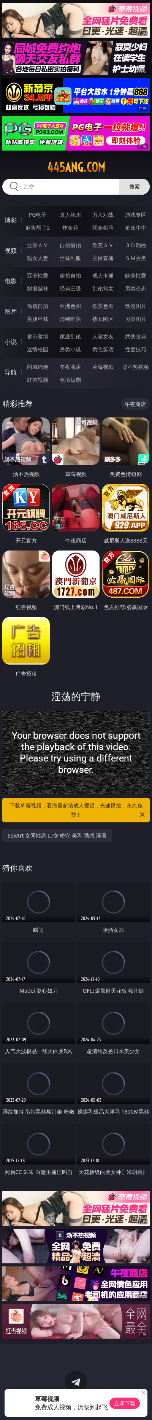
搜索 (134, 186)
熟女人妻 (37, 258)
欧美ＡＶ (103, 245)
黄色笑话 (103, 349)
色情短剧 (70, 379)
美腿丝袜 (37, 318)
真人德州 (70, 214)
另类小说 (70, 349)
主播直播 (103, 258)
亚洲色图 (70, 305)
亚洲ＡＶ (37, 245)
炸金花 (70, 227)
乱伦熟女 (103, 288)
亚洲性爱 (37, 275)
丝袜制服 (70, 258)
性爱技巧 (135, 349)
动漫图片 (135, 305)
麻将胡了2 (37, 227)
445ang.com (76, 167)
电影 (11, 281)
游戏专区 (135, 214)
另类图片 (135, 318)
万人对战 (103, 214)
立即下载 (124, 1403)
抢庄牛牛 (135, 227)
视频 (11, 250)
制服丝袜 (37, 288)
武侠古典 (135, 336)
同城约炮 (37, 366)
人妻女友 (103, 336)
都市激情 (37, 336)
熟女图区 (103, 318)
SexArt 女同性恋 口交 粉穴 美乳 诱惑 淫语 (57, 835)
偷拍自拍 (70, 275)
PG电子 (38, 214)
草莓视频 (103, 366)
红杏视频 (37, 379)
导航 (11, 372)
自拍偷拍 (70, 245)
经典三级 (70, 288)
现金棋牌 (103, 227)
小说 (11, 342)
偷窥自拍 (37, 305)
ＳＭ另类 (135, 258)
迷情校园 (37, 349)
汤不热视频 (135, 366)
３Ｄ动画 (135, 245)
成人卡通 (103, 275)
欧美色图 (103, 305)
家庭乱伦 (70, 336)
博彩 (11, 220)
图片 (11, 311)
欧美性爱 (135, 275)
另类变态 (135, 288)
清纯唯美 (70, 318)
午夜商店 (70, 366)
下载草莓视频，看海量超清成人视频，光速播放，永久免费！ (78, 810)
